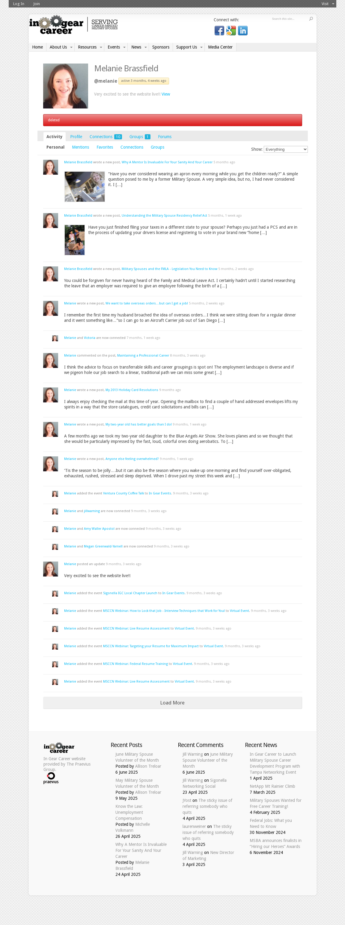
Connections (106, 136)
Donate (303, 30)
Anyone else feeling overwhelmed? (132, 459)
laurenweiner (194, 826)
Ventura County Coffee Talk (123, 493)
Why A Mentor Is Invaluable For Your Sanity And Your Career (167, 162)
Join (36, 3)
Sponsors (160, 47)
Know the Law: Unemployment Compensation (129, 812)
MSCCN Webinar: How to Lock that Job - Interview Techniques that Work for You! (164, 611)
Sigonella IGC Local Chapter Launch (130, 593)
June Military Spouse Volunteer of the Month (208, 760)
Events (114, 47)
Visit (325, 3)
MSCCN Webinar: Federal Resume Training (135, 664)
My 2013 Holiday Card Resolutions (132, 390)
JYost (187, 800)
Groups (139, 136)
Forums (164, 136)
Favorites (105, 147)
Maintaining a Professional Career (143, 355)
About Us (58, 47)
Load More (172, 703)
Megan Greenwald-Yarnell (103, 546)
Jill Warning (193, 754)
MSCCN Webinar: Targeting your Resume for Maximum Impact (151, 646)
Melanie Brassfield (126, 68)
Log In (18, 3)
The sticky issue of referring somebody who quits (207, 806)
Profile (76, 136)
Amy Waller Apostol (99, 529)
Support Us (186, 47)
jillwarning (92, 511)
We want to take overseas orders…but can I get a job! (147, 303)
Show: (257, 149)
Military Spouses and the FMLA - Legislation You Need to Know (170, 269)
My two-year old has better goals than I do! (139, 424)
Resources (87, 47)
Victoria (89, 338)
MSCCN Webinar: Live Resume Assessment (136, 628)
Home (37, 47)
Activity (54, 136)
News (136, 47)
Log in (275, 30)
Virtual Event (239, 611)
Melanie (70, 303)
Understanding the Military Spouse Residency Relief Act (164, 216)
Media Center (220, 47)
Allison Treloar (148, 766)
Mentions (80, 147)
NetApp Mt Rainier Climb (272, 786)
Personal (55, 147)
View (166, 94)
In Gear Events (160, 493)
